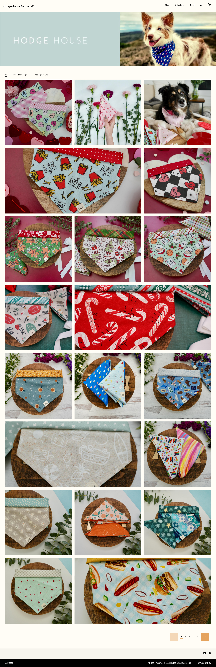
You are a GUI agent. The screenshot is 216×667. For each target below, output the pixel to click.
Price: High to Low (41, 74)
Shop (167, 5)
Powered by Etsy (204, 662)
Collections (179, 5)
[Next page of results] (205, 637)
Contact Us (9, 662)
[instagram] (210, 653)
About (192, 5)
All (6, 74)
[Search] (201, 5)
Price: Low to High (20, 74)
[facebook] (204, 653)
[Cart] (209, 5)
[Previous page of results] (174, 637)
